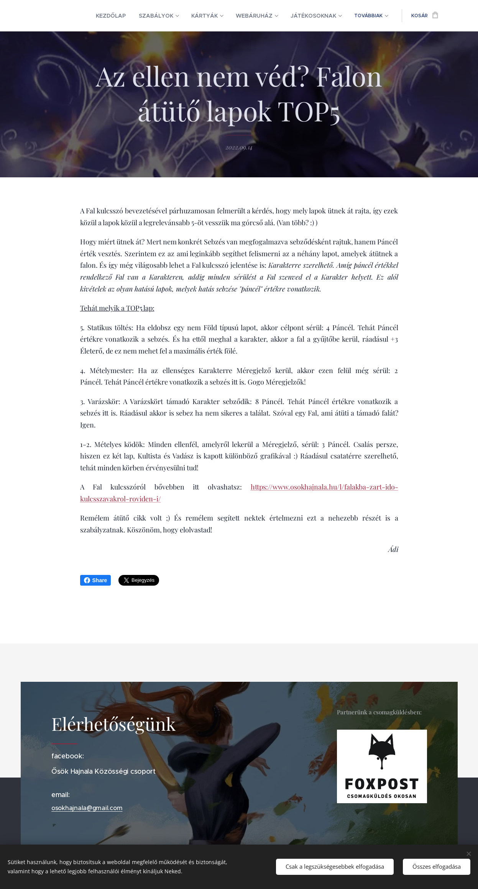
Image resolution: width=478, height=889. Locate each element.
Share (95, 580)
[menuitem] (90, 15)
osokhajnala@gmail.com (86, 808)
